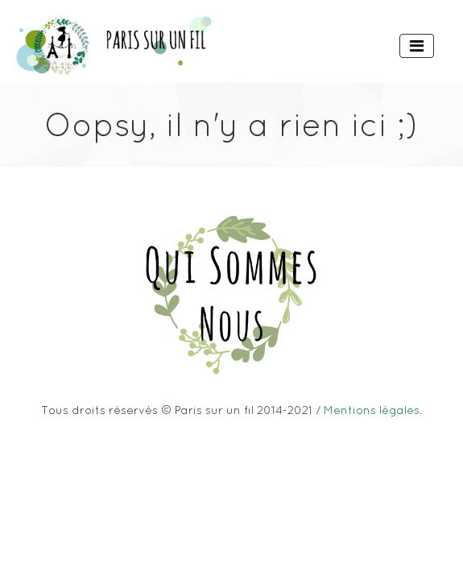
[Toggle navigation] (416, 46)
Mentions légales (372, 410)
